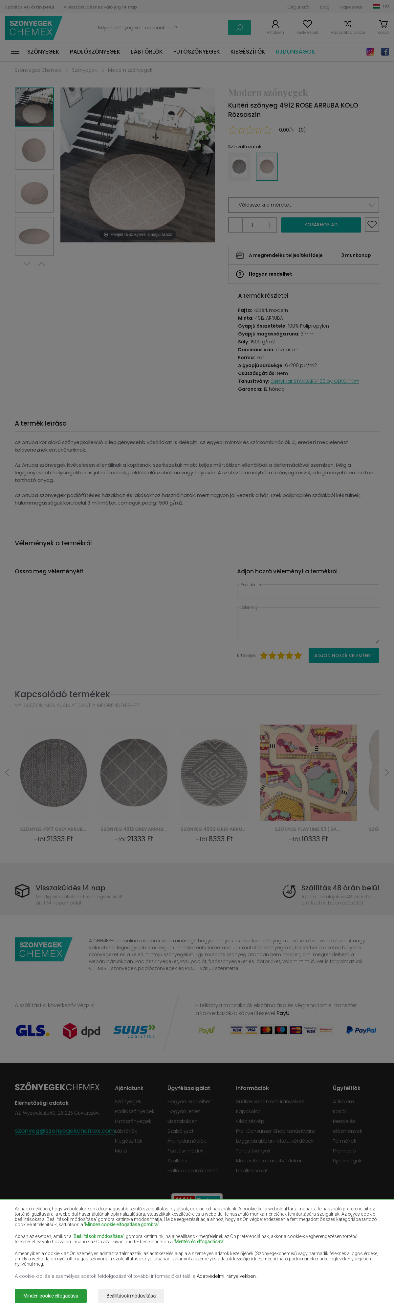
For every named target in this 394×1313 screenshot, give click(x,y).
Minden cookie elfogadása (50, 1296)
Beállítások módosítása (131, 1296)
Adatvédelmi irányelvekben (226, 1276)
